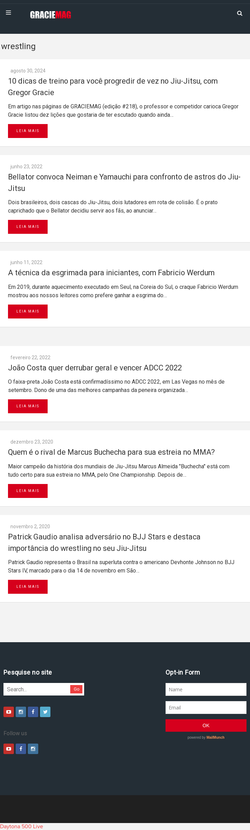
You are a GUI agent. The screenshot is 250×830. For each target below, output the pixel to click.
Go (77, 689)
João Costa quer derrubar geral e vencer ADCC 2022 (95, 367)
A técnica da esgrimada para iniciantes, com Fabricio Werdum (111, 272)
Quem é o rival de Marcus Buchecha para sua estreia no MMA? (111, 452)
